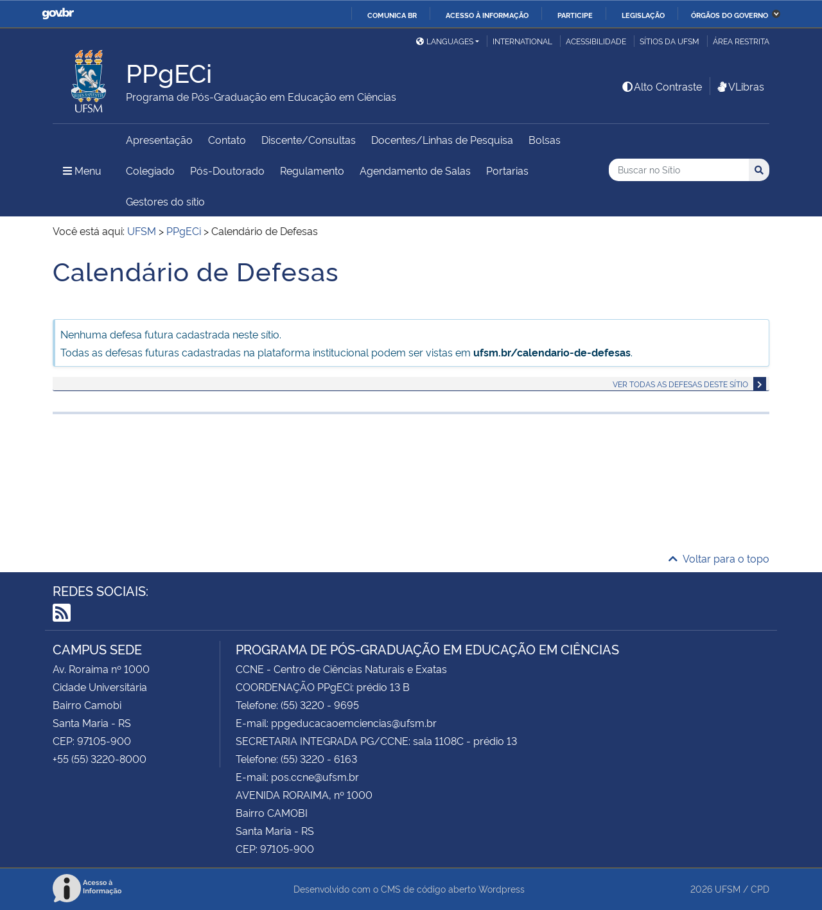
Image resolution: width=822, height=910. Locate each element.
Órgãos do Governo (729, 15)
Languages (444, 40)
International (522, 40)
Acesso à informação (487, 15)
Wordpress (501, 888)
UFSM (727, 888)
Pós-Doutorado (227, 170)
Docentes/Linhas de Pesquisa (442, 139)
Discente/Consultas (308, 139)
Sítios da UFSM (669, 40)
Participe (575, 15)
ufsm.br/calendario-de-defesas (552, 352)
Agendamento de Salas (415, 170)
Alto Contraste (661, 86)
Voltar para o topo (719, 558)
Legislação (643, 15)
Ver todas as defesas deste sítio (680, 383)
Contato (227, 139)
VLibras (739, 86)
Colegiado (150, 170)
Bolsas (545, 139)
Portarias (507, 170)
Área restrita (741, 40)
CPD (760, 888)
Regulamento (312, 170)
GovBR (58, 14)
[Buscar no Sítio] (678, 170)
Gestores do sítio (165, 201)
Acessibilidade (596, 40)
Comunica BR (392, 15)
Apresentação (159, 139)
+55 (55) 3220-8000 (99, 758)
